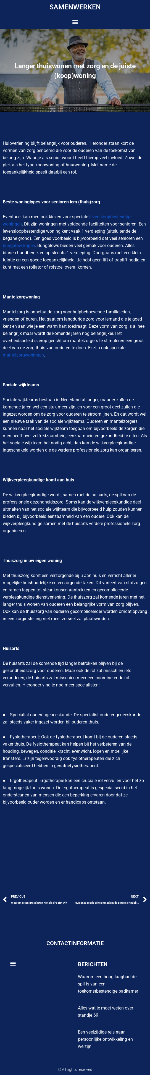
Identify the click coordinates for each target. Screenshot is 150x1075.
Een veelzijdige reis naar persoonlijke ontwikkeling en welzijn (105, 1039)
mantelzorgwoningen (23, 355)
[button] (75, 22)
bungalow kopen (19, 245)
